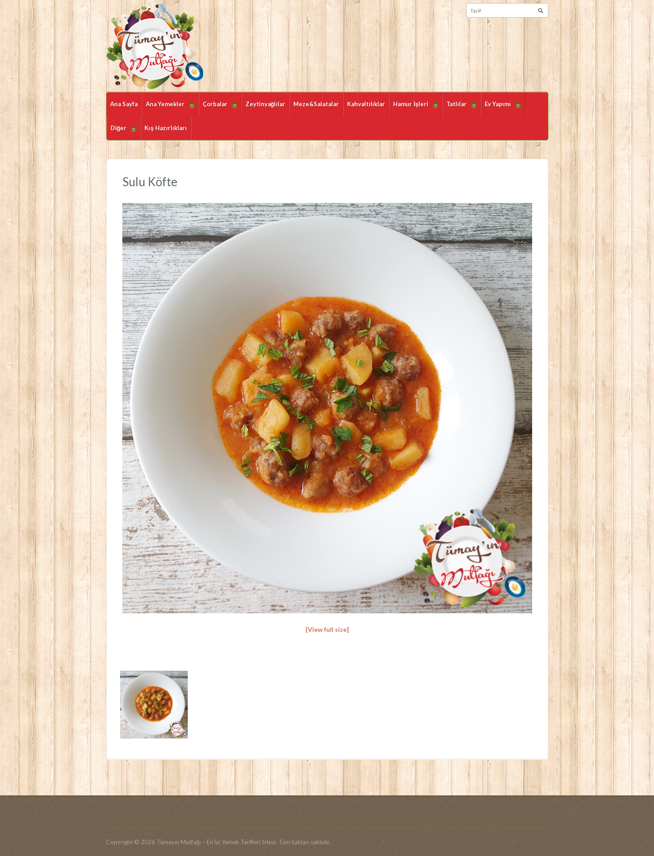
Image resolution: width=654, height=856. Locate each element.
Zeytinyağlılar (266, 104)
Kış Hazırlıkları (165, 128)
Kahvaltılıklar (366, 104)
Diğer (122, 132)
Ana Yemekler (168, 108)
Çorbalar (218, 108)
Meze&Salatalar (316, 104)
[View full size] (327, 629)
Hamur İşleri (413, 108)
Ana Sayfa (124, 104)
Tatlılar (459, 108)
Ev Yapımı (501, 108)
